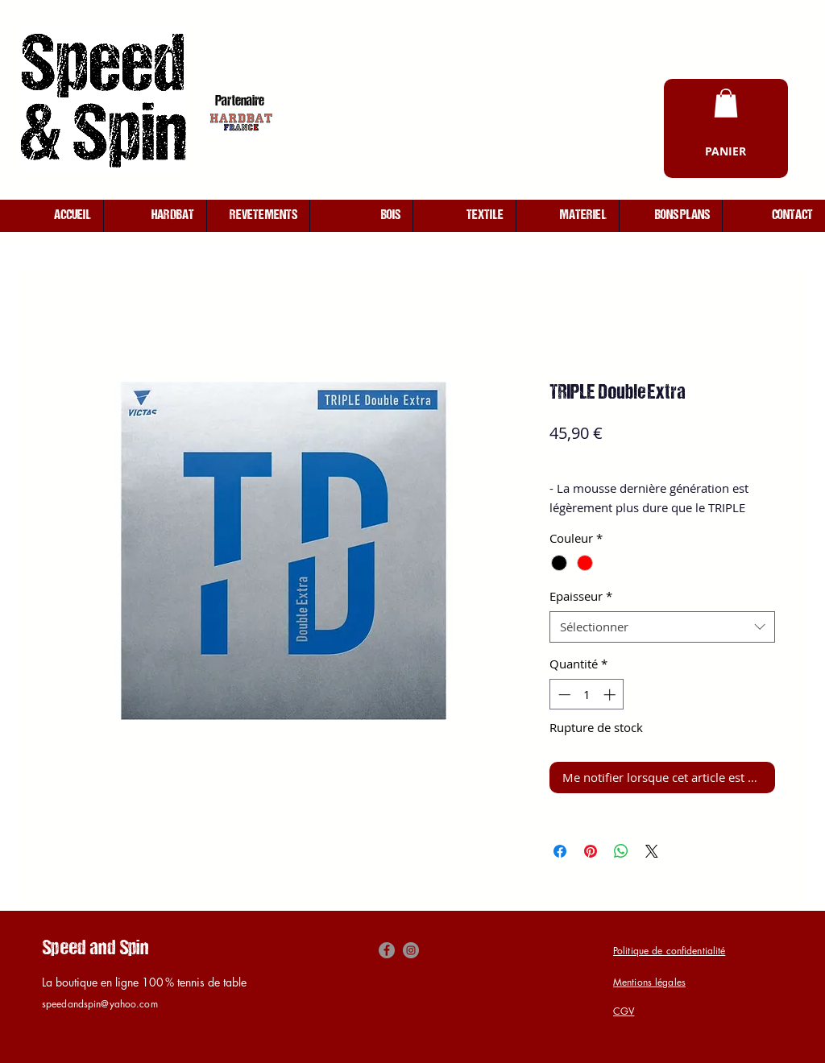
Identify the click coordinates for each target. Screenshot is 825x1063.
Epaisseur (580, 596)
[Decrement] (563, 694)
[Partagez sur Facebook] (560, 851)
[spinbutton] (587, 694)
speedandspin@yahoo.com (100, 1004)
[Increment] (611, 694)
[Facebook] (387, 950)
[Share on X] (651, 851)
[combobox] (662, 627)
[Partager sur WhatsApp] (621, 851)
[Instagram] (411, 950)
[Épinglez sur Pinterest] (590, 851)
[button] (726, 103)
